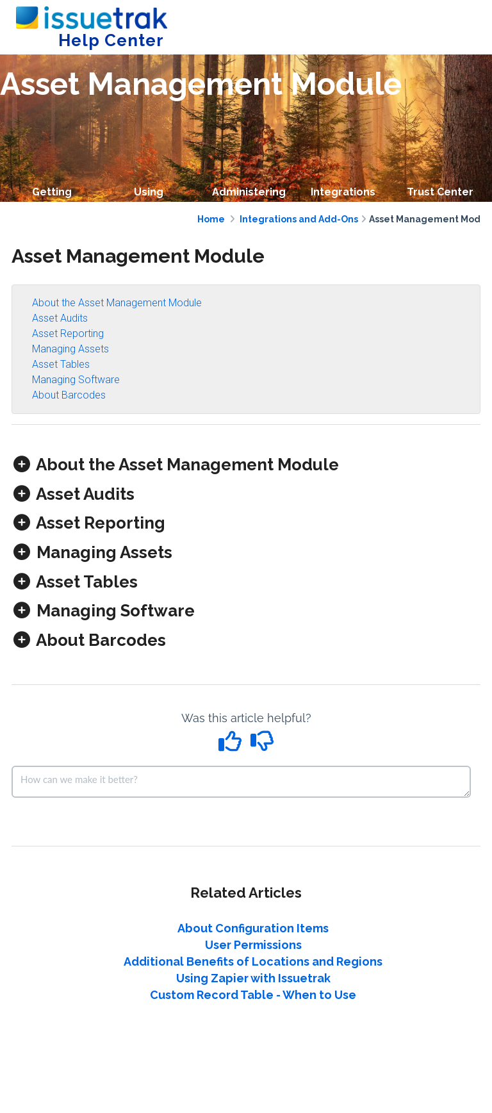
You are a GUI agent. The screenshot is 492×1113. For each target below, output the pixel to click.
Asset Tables (61, 364)
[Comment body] (241, 782)
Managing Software (76, 380)
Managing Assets (70, 349)
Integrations (343, 192)
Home (211, 219)
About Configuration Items (253, 928)
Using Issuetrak (148, 201)
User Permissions (253, 945)
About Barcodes (69, 395)
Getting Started (51, 201)
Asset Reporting (68, 333)
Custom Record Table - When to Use (253, 995)
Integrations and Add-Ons (299, 219)
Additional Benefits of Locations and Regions (253, 961)
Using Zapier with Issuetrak (253, 978)
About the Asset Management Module (117, 303)
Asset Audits (60, 318)
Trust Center (440, 192)
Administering (249, 192)
